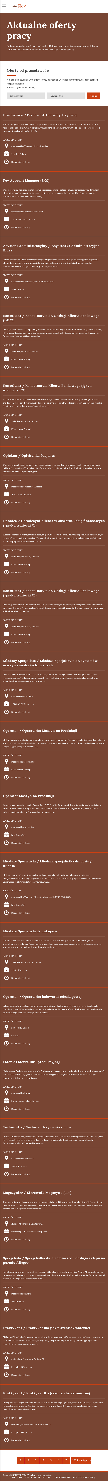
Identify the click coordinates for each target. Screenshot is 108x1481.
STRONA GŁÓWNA (20, 1477)
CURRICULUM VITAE (40, 1477)
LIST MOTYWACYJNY (61, 1477)
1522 (75, 1460)
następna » (85, 1460)
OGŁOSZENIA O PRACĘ (84, 1477)
